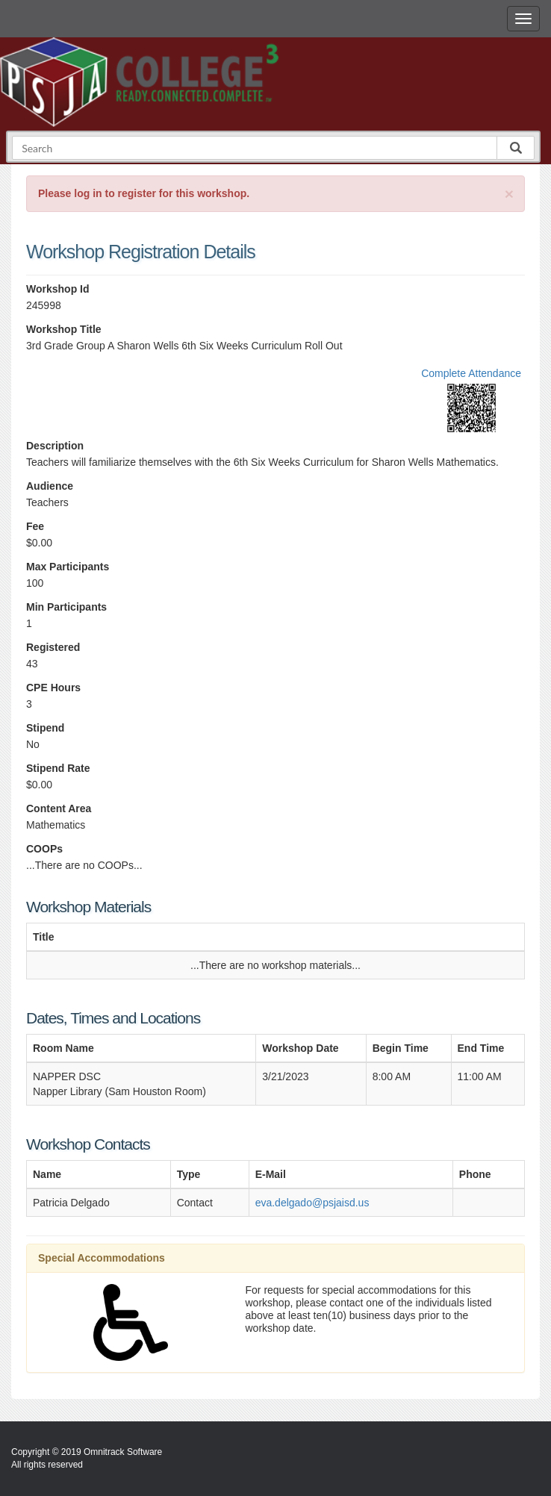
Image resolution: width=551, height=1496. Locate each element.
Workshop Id (58, 289)
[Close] (509, 194)
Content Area (58, 808)
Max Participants (67, 567)
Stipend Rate (58, 768)
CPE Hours (53, 688)
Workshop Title (64, 329)
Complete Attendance (471, 373)
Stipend (45, 728)
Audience (49, 486)
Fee (35, 526)
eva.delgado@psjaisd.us (312, 1203)
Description (55, 446)
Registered (53, 647)
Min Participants (66, 607)
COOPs (44, 849)
